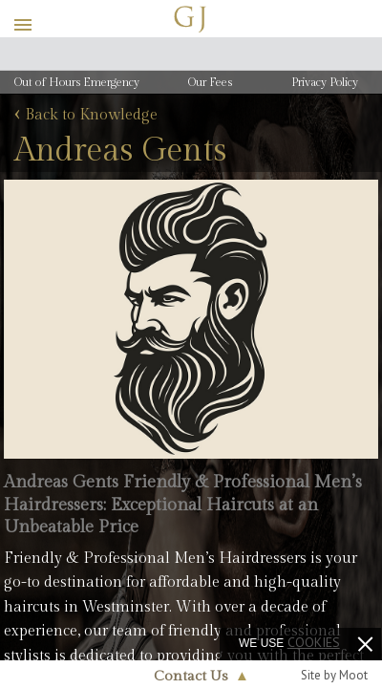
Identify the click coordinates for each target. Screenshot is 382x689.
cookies (313, 642)
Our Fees (210, 82)
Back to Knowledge (86, 115)
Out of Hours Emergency (76, 82)
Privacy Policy (324, 82)
